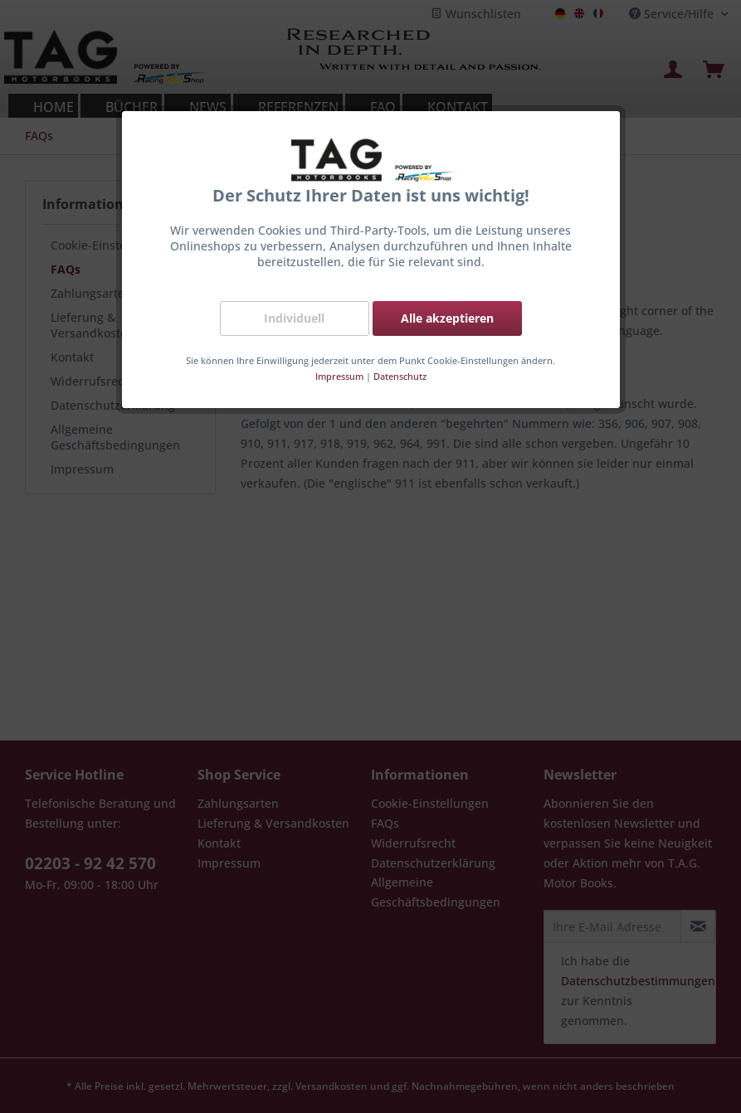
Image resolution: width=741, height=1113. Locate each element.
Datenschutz (400, 376)
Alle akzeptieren (447, 318)
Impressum (339, 376)
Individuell (294, 318)
